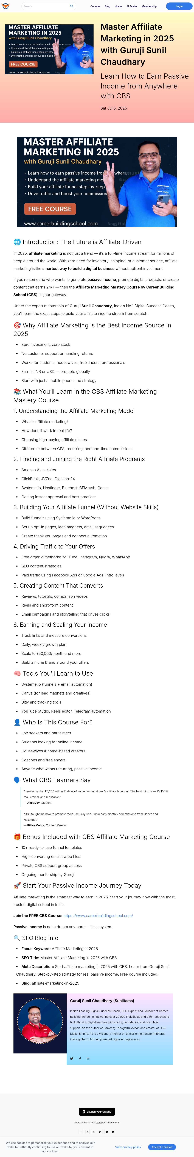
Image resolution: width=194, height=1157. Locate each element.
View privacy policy (128, 1147)
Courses (95, 6)
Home (118, 6)
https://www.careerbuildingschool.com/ (98, 915)
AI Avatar (131, 6)
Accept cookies (162, 1147)
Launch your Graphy (97, 1111)
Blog (107, 6)
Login (179, 6)
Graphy (99, 1122)
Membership (149, 6)
